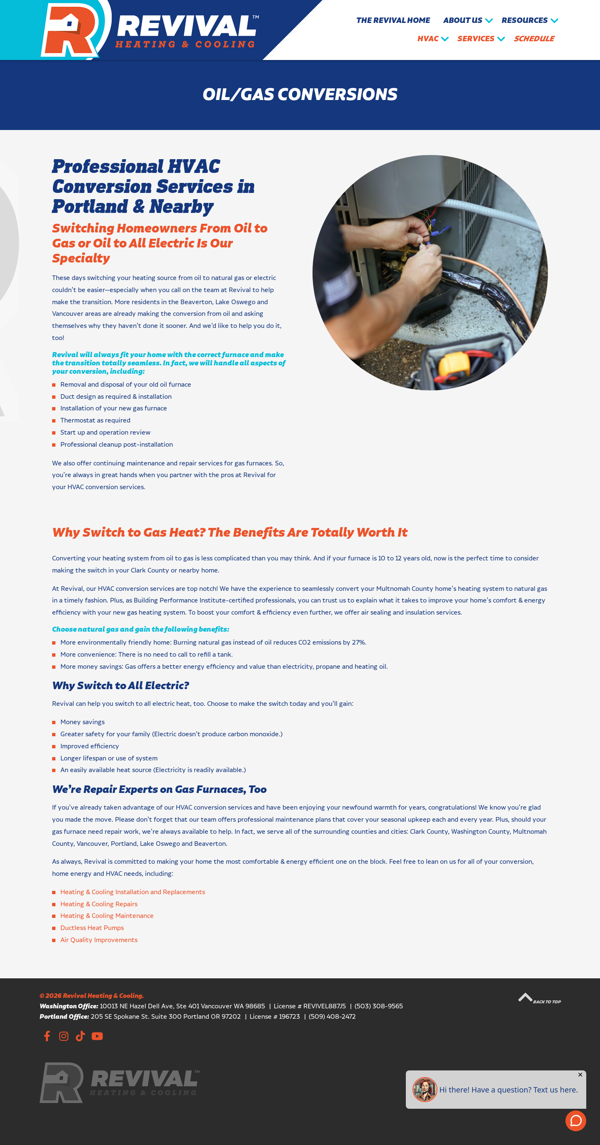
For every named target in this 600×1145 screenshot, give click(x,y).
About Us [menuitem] (462, 20)
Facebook (47, 1035)
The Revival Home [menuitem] (393, 20)
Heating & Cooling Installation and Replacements (132, 892)
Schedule (534, 39)
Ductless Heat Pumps (92, 928)
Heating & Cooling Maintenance (107, 916)
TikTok (80, 1035)
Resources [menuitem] (525, 20)
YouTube (97, 1035)
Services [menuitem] (476, 39)
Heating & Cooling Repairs (99, 904)
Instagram (63, 1035)
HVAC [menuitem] (428, 39)
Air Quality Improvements (99, 940)
